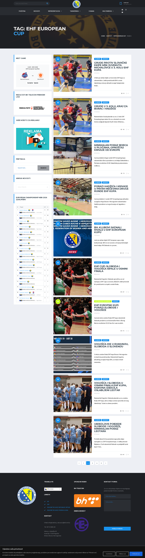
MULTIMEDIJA (107, 11)
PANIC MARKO (24, 237)
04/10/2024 (97, 194)
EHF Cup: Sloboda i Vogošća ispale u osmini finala (111, 269)
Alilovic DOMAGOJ (24, 215)
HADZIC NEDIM (24, 226)
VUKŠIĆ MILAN (24, 248)
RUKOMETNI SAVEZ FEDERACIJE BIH (57, 510)
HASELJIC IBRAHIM (25, 254)
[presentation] (117, 519)
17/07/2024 (97, 235)
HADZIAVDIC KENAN (25, 287)
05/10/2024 (97, 153)
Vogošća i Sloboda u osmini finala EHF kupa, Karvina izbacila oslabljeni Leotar (110, 386)
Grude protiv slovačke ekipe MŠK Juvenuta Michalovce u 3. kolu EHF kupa (111, 66)
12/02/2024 (97, 313)
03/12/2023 (97, 393)
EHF (48, 504)
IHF (48, 502)
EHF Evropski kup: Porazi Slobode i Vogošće (106, 307)
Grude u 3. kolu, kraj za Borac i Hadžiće (110, 107)
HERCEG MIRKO (24, 292)
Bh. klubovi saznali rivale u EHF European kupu (110, 230)
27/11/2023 (96, 434)
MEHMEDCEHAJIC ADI (26, 259)
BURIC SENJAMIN (24, 232)
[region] (72, 552)
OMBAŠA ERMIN (24, 270)
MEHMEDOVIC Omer (25, 276)
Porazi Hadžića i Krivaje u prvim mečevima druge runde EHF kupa (111, 189)
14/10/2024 (97, 112)
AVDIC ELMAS (23, 243)
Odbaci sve (122, 554)
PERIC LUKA (23, 221)
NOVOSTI (37, 11)
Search (43, 168)
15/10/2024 (97, 73)
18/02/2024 (97, 274)
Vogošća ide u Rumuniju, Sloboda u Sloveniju (111, 345)
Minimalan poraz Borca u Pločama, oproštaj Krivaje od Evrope (111, 147)
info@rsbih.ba (127, 4)
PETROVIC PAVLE (24, 298)
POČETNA (22, 11)
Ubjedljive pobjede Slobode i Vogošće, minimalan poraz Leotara (107, 427)
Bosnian (49, 489)
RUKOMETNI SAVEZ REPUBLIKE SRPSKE (58, 507)
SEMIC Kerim (23, 281)
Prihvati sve (136, 554)
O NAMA (91, 11)
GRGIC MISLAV (24, 210)
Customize (109, 554)
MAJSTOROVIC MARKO (26, 265)
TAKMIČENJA (74, 11)
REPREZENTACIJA (54, 11)
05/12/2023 (97, 349)
